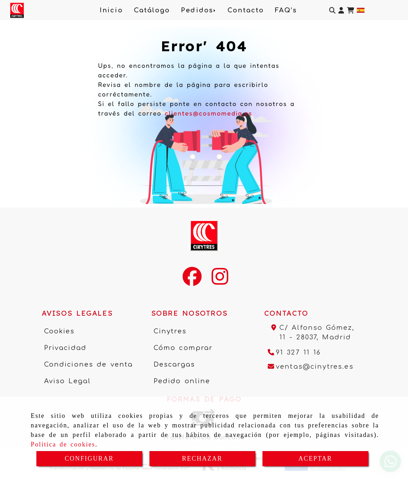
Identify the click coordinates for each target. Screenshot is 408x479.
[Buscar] (332, 10)
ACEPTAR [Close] (315, 458)
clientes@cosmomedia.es (208, 113)
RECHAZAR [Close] (202, 458)
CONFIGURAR (89, 458)
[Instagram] (220, 281)
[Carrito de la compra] (350, 10)
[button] (341, 10)
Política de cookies (63, 444)
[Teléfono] (294, 352)
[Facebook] (192, 281)
